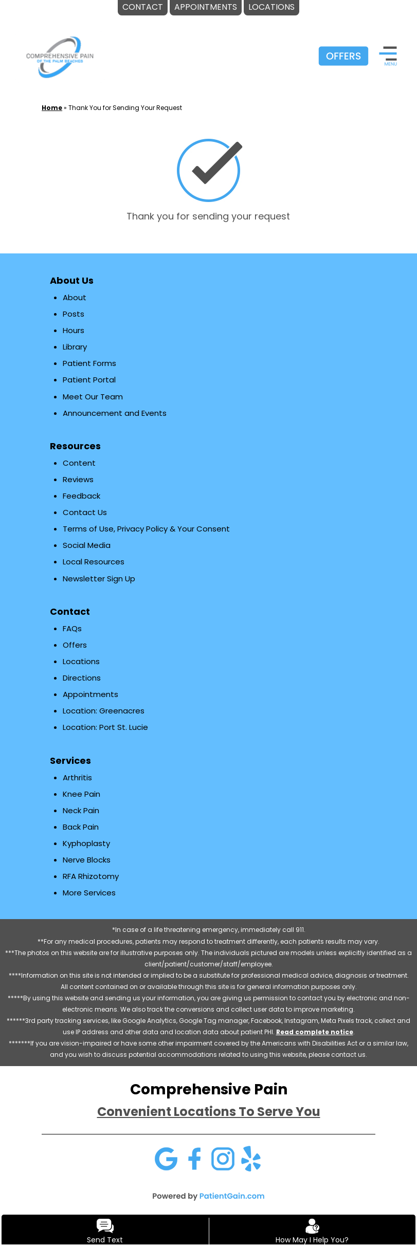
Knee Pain (81, 794)
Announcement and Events (115, 413)
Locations (81, 661)
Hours (73, 330)
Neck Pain (81, 810)
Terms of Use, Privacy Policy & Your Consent (146, 528)
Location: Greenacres (103, 710)
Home (52, 107)
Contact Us (85, 512)
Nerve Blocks (87, 859)
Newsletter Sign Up (99, 578)
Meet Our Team (93, 396)
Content (79, 462)
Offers (75, 644)
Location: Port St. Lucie (105, 727)
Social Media (87, 545)
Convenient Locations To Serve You (208, 1111)
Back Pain (81, 826)
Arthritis (77, 777)
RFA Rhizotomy (91, 876)
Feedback (81, 495)
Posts (73, 313)
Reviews (78, 479)
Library (75, 346)
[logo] (59, 56)
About (74, 297)
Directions (82, 677)
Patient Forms (89, 363)
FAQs (72, 628)
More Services (89, 892)
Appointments (90, 694)
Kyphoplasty (86, 843)
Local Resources (93, 561)
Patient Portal (89, 379)
